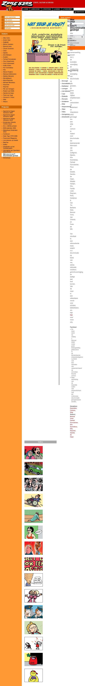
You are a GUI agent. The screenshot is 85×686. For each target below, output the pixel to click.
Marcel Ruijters (8, 72)
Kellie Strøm (7, 65)
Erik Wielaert (7, 55)
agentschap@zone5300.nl (68, 40)
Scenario (65, 99)
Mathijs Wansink (8, 76)
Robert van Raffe (8, 91)
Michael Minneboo (9, 82)
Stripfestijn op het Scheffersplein (8, 147)
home (26, 9)
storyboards (65, 117)
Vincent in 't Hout (8, 97)
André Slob (6, 40)
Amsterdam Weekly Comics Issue (9, 123)
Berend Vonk (7, 46)
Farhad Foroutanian (9, 59)
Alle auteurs (8, 20)
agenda (57, 9)
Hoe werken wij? (10, 25)
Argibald (5, 42)
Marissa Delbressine (9, 74)
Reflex (5, 144)
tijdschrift (68, 9)
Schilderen (65, 101)
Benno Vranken (8, 44)
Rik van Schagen (8, 89)
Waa (4, 99)
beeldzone (36, 9)
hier (71, 315)
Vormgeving (66, 114)
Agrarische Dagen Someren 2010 (9, 119)
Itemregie (65, 81)
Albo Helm (6, 38)
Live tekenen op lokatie (10, 140)
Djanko (5, 53)
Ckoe (5, 50)
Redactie (65, 96)
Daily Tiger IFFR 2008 (10, 136)
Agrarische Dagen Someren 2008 (9, 115)
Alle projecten (9, 22)
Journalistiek (66, 83)
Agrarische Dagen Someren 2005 (9, 111)
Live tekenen (66, 91)
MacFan (5, 142)
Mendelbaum (7, 78)
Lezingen (65, 88)
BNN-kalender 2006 (9, 128)
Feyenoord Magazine (10, 138)
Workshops (6, 158)
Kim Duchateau (8, 67)
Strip (63, 104)
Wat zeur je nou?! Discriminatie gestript (10, 154)
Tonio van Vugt (8, 95)
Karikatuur (65, 86)
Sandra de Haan (8, 93)
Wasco (5, 101)
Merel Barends (8, 80)
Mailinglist (8, 28)
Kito (4, 70)
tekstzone (47, 9)
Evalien (5, 57)
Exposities (73, 408)
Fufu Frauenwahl (8, 63)
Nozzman (6, 84)
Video (64, 112)
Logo (63, 94)
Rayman (6, 87)
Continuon (6, 134)
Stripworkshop (66, 106)
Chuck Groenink (8, 48)
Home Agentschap (10, 17)
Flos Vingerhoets (8, 61)
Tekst (63, 109)
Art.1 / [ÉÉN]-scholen (10, 126)
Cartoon (72, 410)
